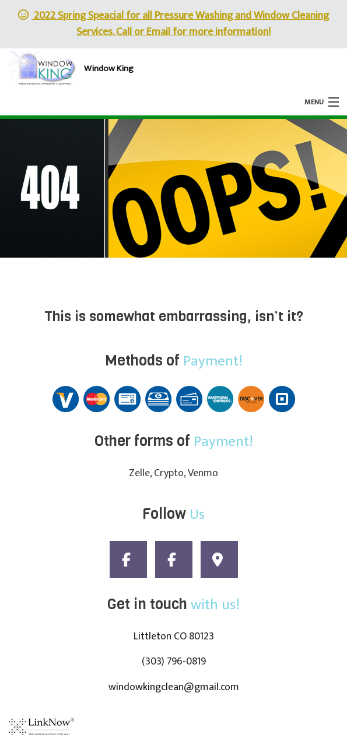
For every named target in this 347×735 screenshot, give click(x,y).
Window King (109, 68)
